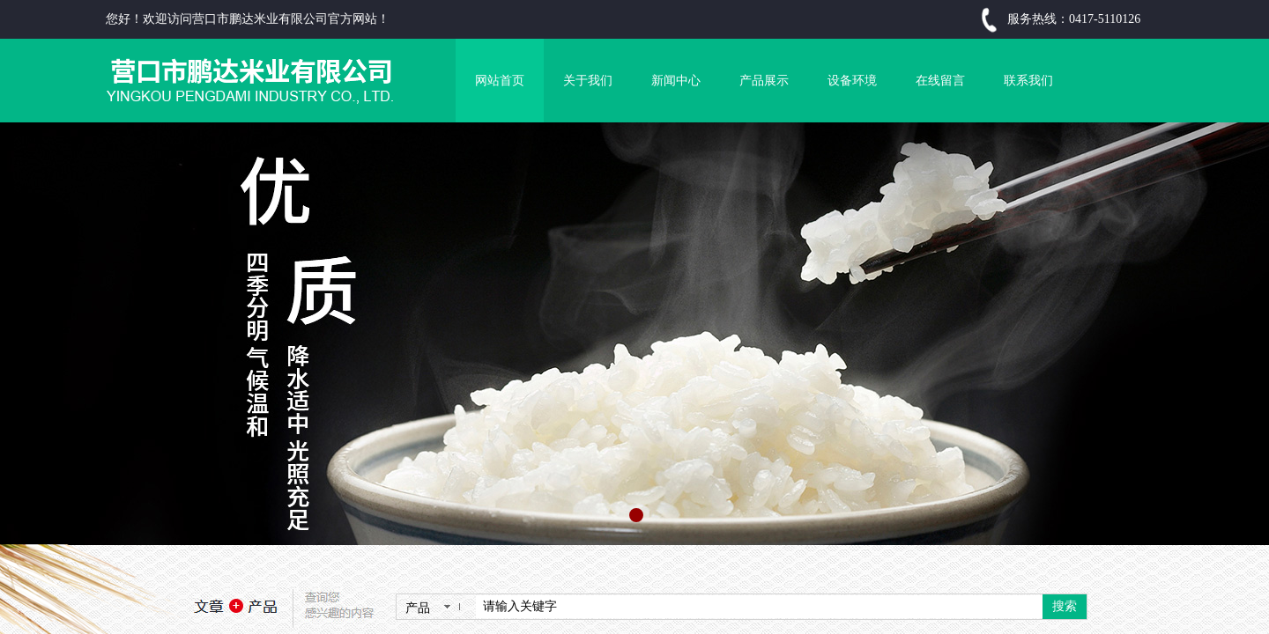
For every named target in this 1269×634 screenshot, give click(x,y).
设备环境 (852, 80)
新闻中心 (676, 80)
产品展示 (764, 80)
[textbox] (759, 606)
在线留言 (940, 80)
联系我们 (1028, 80)
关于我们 (587, 80)
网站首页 (499, 80)
